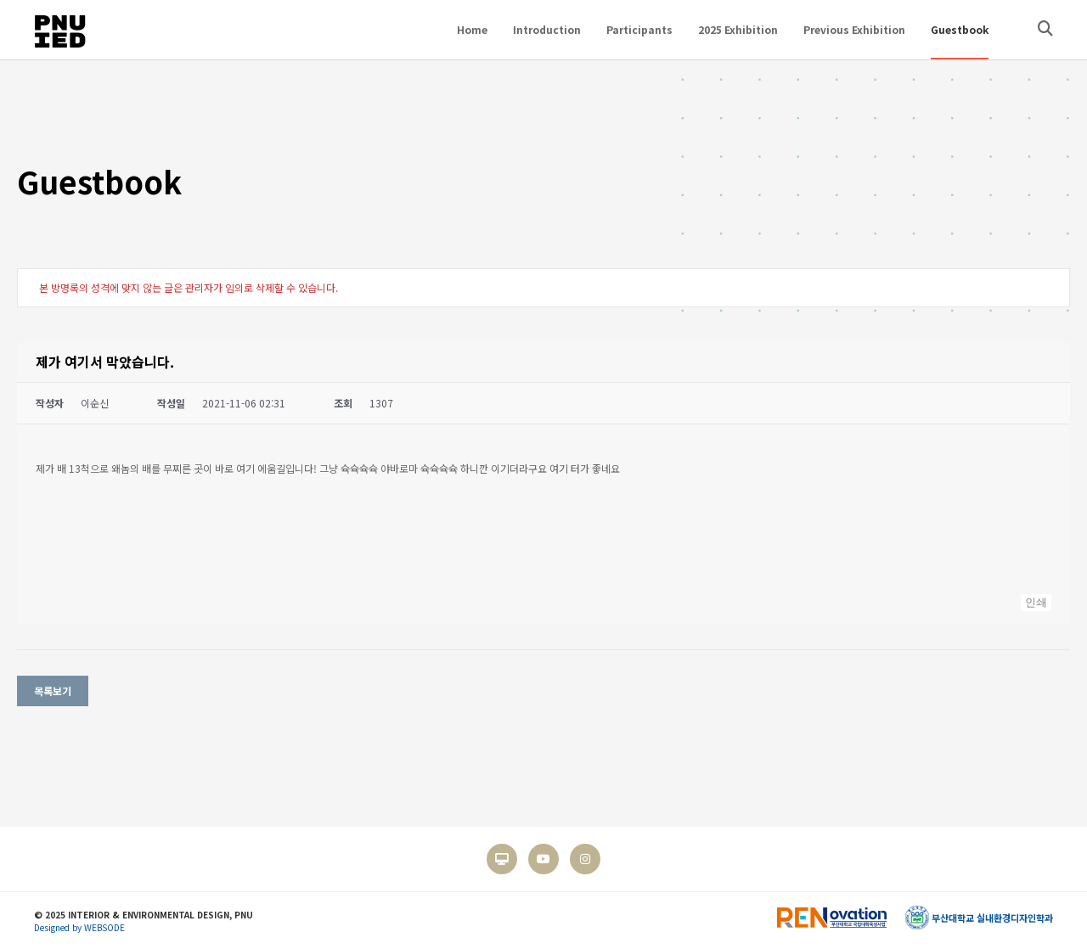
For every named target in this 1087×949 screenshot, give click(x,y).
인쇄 (1036, 602)
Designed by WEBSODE (79, 927)
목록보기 (52, 690)
